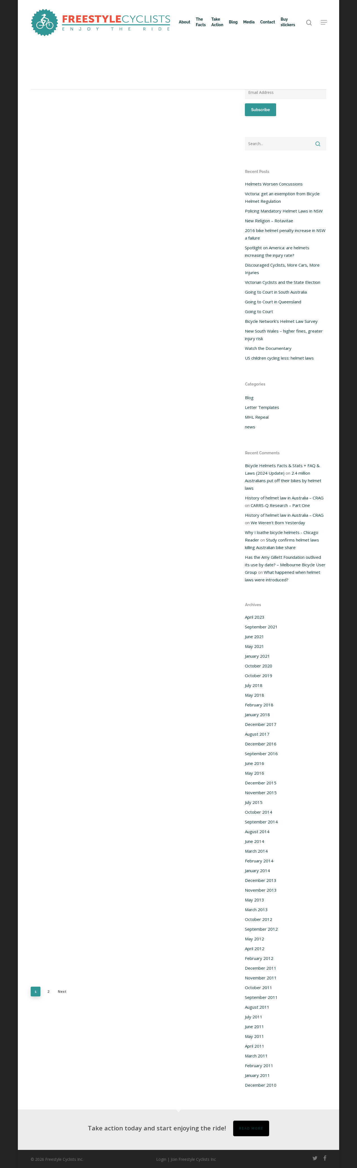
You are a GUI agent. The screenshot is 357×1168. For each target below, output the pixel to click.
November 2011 (261, 978)
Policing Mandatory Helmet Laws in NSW (284, 211)
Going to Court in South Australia (276, 292)
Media (249, 22)
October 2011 (258, 987)
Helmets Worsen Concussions (274, 184)
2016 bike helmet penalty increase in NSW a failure (285, 234)
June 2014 (254, 841)
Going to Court (259, 311)
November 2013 (261, 890)
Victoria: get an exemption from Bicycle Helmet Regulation (282, 197)
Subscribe (260, 110)
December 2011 (260, 968)
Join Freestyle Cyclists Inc (193, 1159)
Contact (267, 22)
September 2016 (261, 753)
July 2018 (253, 685)
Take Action (217, 22)
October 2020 (258, 666)
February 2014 (259, 861)
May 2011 (254, 1036)
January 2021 (257, 656)
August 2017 (257, 734)
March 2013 (256, 909)
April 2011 (254, 1046)
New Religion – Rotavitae (269, 220)
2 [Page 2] (48, 991)
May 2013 (254, 900)
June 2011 (254, 1026)
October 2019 (258, 675)
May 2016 (254, 773)
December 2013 (260, 880)
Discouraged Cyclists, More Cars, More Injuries (282, 268)
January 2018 (257, 714)
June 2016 (254, 763)
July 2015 (253, 802)
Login (161, 1159)
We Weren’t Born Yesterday (278, 522)
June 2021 (254, 636)
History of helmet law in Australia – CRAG (284, 498)
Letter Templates (262, 407)
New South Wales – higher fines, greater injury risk (284, 334)
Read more (251, 1128)
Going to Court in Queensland (273, 301)
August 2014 (257, 831)
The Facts (201, 22)
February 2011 (259, 1065)
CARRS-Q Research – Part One (280, 505)
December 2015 (260, 783)
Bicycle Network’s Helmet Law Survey (281, 321)
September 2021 (261, 627)
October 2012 (258, 919)
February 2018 (259, 705)
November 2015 (261, 792)
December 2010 (260, 1085)
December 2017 (260, 724)
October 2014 (258, 812)
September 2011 (261, 997)
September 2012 (261, 929)
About (184, 22)
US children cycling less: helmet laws (279, 358)
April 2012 (254, 948)
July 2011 (253, 1017)
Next (62, 991)
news (250, 427)
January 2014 (257, 870)
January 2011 (257, 1075)
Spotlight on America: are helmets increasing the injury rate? (277, 251)
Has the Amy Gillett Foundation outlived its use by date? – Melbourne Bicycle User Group (285, 564)
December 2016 (260, 744)
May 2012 (254, 939)
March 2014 (256, 851)
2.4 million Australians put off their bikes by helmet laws (283, 480)
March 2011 (256, 1056)
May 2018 (254, 695)
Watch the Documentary (268, 348)
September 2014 (261, 822)
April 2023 (254, 617)
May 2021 (254, 646)
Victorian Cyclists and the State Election (282, 282)
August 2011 (257, 1007)
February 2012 (259, 958)
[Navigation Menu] (324, 22)
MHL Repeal (257, 417)
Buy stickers (288, 22)
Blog (233, 22)
